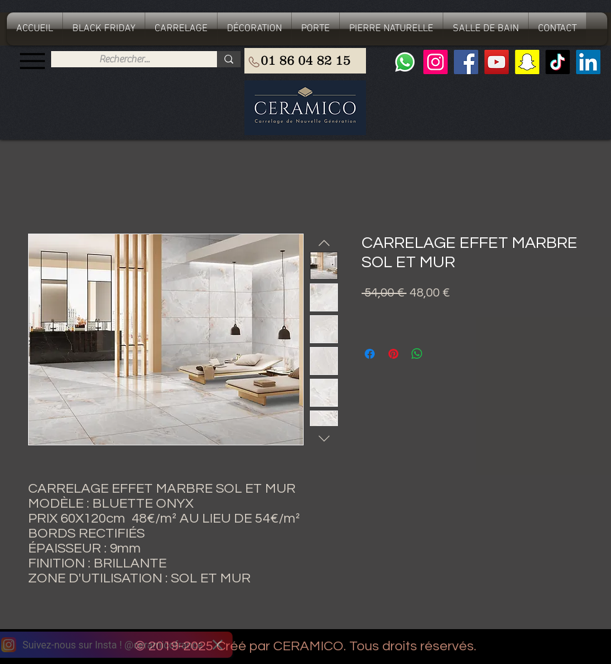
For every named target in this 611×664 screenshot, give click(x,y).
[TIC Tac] (558, 62)
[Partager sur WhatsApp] (417, 353)
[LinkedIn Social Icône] (588, 62)
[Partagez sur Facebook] (369, 353)
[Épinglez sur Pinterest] (393, 353)
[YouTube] (496, 62)
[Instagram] (435, 62)
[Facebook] (466, 62)
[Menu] (32, 61)
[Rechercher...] (124, 59)
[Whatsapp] (405, 62)
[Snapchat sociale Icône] (527, 62)
